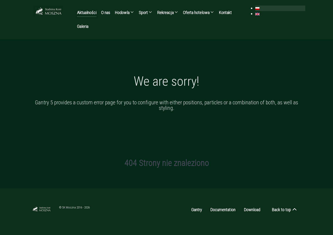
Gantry (196, 209)
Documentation (222, 209)
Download (252, 209)
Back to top (284, 209)
